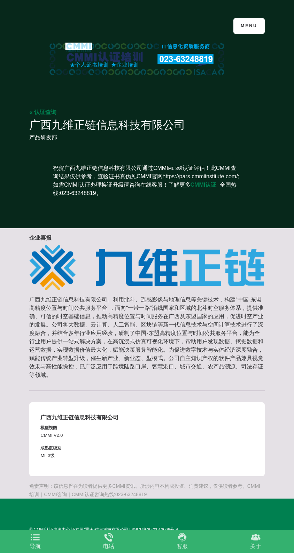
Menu (249, 25)
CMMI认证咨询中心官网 (63, 25)
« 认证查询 (42, 112)
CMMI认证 (204, 185)
